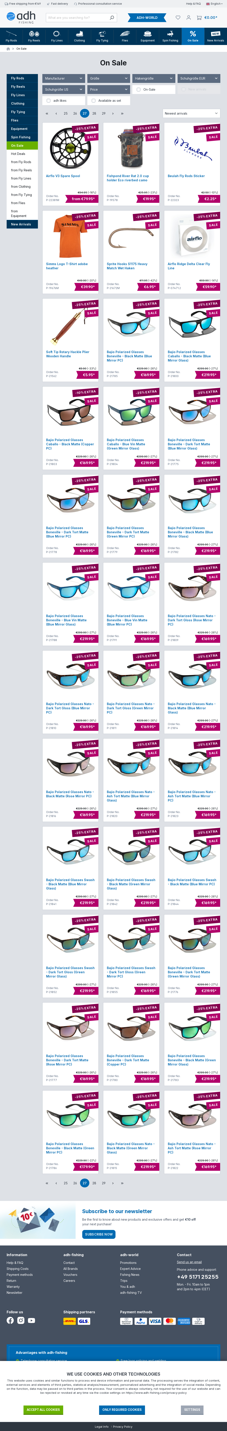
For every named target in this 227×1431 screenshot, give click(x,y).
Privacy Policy (122, 1426)
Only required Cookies (122, 1409)
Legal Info (102, 1426)
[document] (113, 1388)
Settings (192, 1409)
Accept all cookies (43, 1409)
